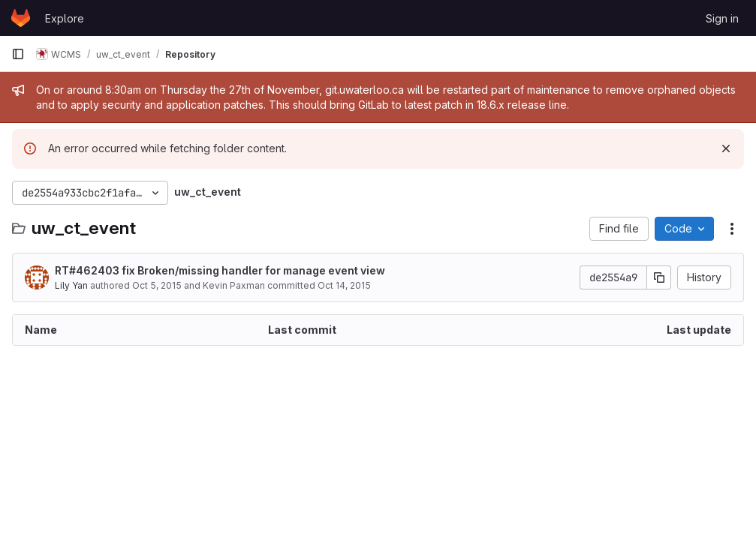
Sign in (722, 18)
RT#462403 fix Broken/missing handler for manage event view (220, 270)
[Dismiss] (726, 149)
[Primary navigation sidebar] (18, 54)
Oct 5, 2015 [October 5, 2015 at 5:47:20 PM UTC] (157, 285)
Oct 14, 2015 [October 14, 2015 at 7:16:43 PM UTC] (344, 285)
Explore (64, 18)
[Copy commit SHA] (659, 278)
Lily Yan (71, 285)
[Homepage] (20, 18)
